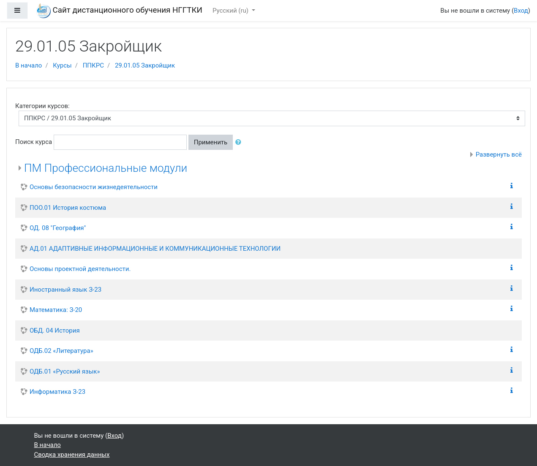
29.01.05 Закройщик (145, 65)
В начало (28, 65)
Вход (521, 10)
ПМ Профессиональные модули (105, 168)
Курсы (62, 65)
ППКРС (93, 65)
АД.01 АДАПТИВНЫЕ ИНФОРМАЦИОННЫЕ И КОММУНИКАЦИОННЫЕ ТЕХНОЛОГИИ (155, 248)
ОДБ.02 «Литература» (61, 351)
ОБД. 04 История (55, 330)
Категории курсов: (42, 106)
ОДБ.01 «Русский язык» (65, 371)
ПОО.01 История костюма (68, 207)
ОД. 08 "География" (58, 228)
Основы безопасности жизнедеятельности (94, 187)
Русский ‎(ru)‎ (231, 10)
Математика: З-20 (56, 310)
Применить (211, 142)
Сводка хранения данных (72, 454)
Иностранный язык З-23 (65, 289)
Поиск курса (33, 142)
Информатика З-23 (57, 392)
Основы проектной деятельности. (80, 269)
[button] (239, 142)
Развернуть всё (499, 154)
